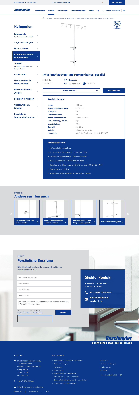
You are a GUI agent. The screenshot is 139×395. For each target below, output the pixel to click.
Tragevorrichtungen (23, 42)
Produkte (51, 10)
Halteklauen (20, 74)
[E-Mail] (124, 10)
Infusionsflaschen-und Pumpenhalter (66, 378)
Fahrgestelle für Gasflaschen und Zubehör (68, 362)
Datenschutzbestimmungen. (35, 319)
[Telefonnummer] (44, 302)
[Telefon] (111, 10)
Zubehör (26, 66)
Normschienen (21, 48)
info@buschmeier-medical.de (100, 310)
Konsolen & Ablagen (24, 99)
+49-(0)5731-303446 (101, 303)
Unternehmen (40, 10)
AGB (47, 393)
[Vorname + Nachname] (44, 284)
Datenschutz (33, 393)
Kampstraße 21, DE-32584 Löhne (26, 2)
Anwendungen (62, 10)
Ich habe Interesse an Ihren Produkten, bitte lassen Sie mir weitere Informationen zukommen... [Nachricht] (44, 311)
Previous (11, 214)
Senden (63, 319)
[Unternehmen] (44, 290)
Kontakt (91, 10)
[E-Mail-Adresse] (44, 296)
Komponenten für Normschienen (65, 375)
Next (128, 214)
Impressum (17, 393)
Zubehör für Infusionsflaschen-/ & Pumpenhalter (70, 381)
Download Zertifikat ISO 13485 (111, 376)
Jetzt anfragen (117, 2)
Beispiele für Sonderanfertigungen (65, 385)
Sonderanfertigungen (78, 10)
